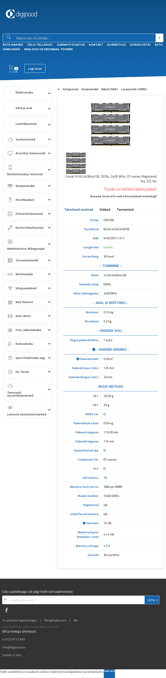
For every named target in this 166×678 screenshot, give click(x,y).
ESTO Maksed (13, 44)
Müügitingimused (55, 620)
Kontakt (96, 44)
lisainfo (108, 247)
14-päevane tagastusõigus (19, 620)
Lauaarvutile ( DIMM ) (134, 89)
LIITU (151, 600)
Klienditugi (116, 44)
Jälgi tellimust (40, 44)
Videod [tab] (105, 210)
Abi (76, 620)
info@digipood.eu (14, 647)
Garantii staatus (71, 44)
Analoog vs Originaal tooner (48, 49)
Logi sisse (35, 68)
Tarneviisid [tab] (125, 210)
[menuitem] (27, 93)
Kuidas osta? (140, 44)
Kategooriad (70, 89)
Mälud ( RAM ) (109, 89)
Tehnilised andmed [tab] (78, 210)
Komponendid (89, 89)
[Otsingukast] (85, 38)
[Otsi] (159, 38)
